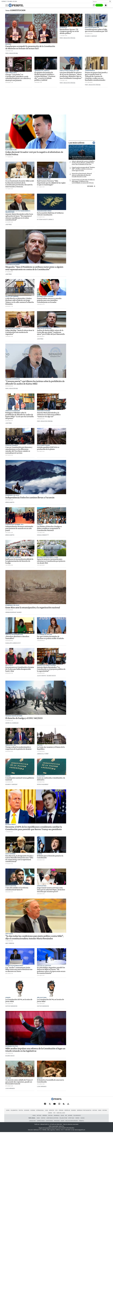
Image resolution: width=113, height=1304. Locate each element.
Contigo (43, 1290)
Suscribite (102, 5)
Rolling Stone (63, 1290)
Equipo (62, 1292)
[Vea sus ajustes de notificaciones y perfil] (109, 5)
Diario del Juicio (56, 1284)
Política (16, 1282)
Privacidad (57, 1292)
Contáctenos (49, 1292)
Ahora (3, 1282)
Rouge (62, 1287)
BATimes (70, 1287)
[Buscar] (101, 1)
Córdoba (57, 1282)
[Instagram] (59, 1276)
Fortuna (50, 1287)
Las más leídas (98, 144)
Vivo (110, 1282)
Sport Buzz (71, 1290)
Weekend (44, 1287)
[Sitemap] (68, 1276)
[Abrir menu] (2, 5)
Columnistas (9, 1282)
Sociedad (28, 1282)
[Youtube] (54, 1276)
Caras (95, 1282)
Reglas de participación (72, 1292)
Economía (22, 1282)
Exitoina (100, 1282)
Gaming (106, 1282)
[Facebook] (45, 1276)
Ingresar (94, 5)
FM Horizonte (77, 1287)
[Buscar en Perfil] (110, 1)
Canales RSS (32, 1292)
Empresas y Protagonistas (80, 1282)
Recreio (77, 1290)
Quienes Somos (41, 1292)
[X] (50, 1276)
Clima (42, 1282)
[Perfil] (56, 1271)
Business (69, 1282)
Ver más (108, 187)
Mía (66, 1287)
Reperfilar (63, 1282)
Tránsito (81, 1292)
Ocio (52, 1282)
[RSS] (63, 1276)
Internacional (36, 1282)
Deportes (47, 1282)
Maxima (82, 1290)
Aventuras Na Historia (52, 1290)
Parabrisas (57, 1287)
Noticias (90, 1282)
